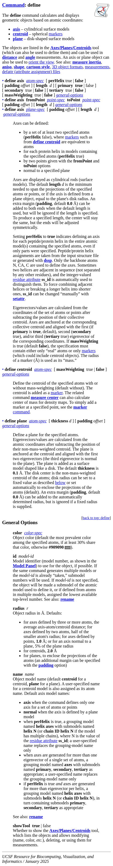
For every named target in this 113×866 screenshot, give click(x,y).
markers (56, 34)
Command (13, 5)
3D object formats (67, 67)
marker (57, 392)
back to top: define (96, 518)
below (60, 482)
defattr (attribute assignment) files (31, 71)
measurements (97, 67)
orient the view (41, 62)
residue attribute (27, 279)
